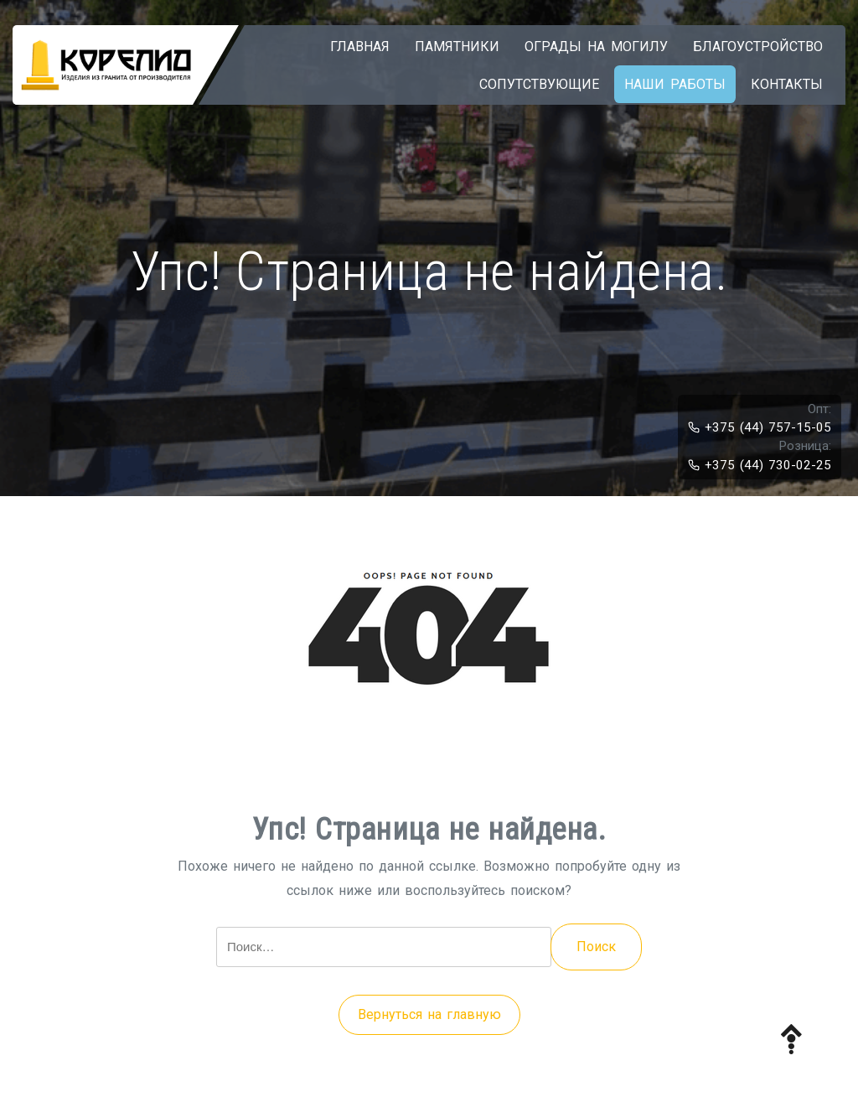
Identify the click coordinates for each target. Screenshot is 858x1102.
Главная (360, 46)
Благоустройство (758, 46)
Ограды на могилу (596, 46)
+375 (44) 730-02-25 (759, 465)
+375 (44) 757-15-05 (759, 427)
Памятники (457, 46)
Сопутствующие (539, 84)
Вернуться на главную (429, 1014)
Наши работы (675, 84)
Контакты (787, 84)
